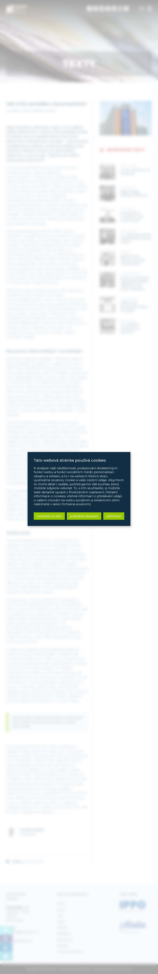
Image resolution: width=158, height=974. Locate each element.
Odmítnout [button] (113, 516)
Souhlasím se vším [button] (49, 516)
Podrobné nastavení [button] (84, 516)
